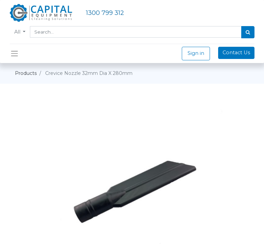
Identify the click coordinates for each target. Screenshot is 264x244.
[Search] (247, 32)
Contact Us (236, 52)
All (18, 32)
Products (26, 73)
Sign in (196, 53)
